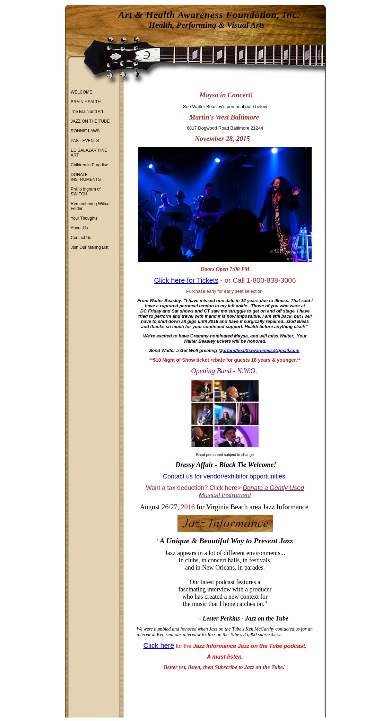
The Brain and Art (87, 111)
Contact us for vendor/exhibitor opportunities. (225, 476)
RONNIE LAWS (85, 131)
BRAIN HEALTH (86, 101)
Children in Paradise (89, 164)
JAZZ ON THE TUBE (90, 121)
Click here (159, 645)
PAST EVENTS (85, 140)
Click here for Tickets (186, 280)
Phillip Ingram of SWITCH (86, 191)
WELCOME (81, 92)
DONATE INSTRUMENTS (86, 177)
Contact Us (81, 237)
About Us (79, 228)
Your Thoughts (84, 218)
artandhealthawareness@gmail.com (261, 350)
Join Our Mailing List (89, 247)
